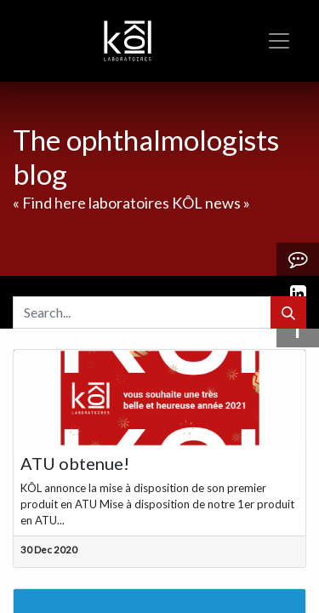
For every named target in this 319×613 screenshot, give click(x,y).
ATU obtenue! (74, 463)
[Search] (288, 312)
